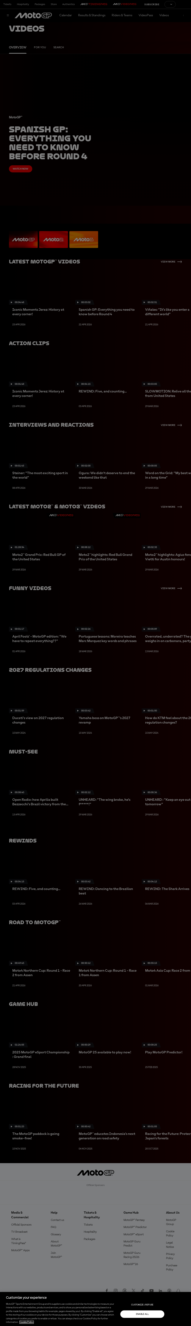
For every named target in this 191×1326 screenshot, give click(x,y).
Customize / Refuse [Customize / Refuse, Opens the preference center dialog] (142, 1305)
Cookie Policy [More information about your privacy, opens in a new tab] (26, 1322)
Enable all (142, 1314)
